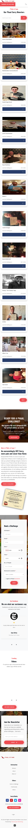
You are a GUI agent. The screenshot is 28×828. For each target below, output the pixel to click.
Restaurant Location (10, 570)
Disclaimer (17, 578)
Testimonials (14, 787)
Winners (14, 768)
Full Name (7, 530)
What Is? (14, 774)
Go (24, 17)
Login (13, 814)
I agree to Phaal (13, 578)
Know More (14, 437)
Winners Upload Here (7, 4)
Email (6, 538)
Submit (14, 742)
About (14, 771)
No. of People (7, 562)
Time (6, 554)
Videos (14, 789)
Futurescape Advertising (17, 821)
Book (14, 583)
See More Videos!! (9, 707)
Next (23, 400)
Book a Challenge (8, 484)
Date (6, 546)
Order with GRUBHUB (14, 807)
